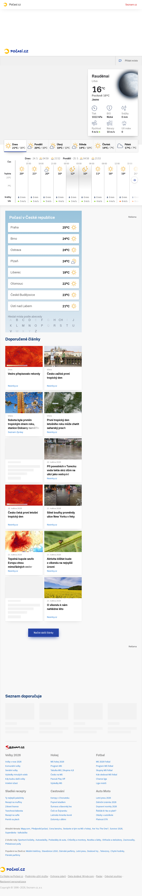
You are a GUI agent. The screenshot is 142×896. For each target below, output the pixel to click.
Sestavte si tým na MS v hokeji (77, 829)
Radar (99, 876)
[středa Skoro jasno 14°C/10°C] (82, 146)
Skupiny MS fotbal (104, 770)
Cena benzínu (55, 829)
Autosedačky (41, 840)
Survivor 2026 (116, 829)
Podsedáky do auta (57, 840)
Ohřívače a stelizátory (112, 840)
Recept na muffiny (13, 802)
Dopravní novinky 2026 (106, 806)
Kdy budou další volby (15, 779)
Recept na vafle (12, 815)
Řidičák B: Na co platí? (106, 811)
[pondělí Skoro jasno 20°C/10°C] (37, 146)
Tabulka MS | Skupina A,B (62, 770)
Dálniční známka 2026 (106, 802)
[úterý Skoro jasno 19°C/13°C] (60, 146)
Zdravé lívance (12, 806)
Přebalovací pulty (13, 844)
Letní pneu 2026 (103, 798)
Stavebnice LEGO (50, 851)
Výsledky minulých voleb (16, 775)
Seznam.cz (131, 4)
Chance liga (101, 779)
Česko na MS (57, 775)
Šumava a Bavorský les (61, 806)
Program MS (56, 766)
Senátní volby (11, 770)
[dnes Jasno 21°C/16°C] (15, 146)
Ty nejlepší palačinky (14, 798)
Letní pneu (81, 851)
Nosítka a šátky (94, 840)
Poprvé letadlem (58, 802)
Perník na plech (12, 819)
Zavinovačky (129, 840)
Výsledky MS (56, 783)
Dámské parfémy (67, 851)
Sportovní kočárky (26, 840)
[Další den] (134, 180)
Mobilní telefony (33, 851)
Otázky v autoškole (104, 815)
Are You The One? (100, 829)
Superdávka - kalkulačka (16, 833)
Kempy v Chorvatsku (60, 798)
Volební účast (11, 783)
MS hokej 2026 (57, 762)
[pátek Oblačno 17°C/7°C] (127, 146)
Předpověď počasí (39, 829)
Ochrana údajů (58, 876)
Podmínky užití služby (36, 876)
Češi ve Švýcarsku (59, 811)
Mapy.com (25, 829)
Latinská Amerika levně (61, 815)
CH (61, 320)
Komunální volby (12, 766)
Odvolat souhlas (113, 876)
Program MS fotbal (104, 766)
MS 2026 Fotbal (103, 762)
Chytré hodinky (117, 851)
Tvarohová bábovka (14, 811)
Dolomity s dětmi (58, 819)
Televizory (104, 851)
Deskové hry (93, 851)
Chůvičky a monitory (76, 840)
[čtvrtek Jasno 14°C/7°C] (104, 146)
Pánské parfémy (12, 855)
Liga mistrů (101, 783)
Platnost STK (102, 819)
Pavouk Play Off (58, 779)
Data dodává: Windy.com (81, 876)
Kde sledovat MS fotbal (106, 775)
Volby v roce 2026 (13, 762)
